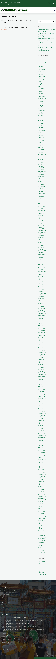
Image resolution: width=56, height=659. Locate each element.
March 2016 (41, 184)
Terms (3, 605)
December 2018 (42, 134)
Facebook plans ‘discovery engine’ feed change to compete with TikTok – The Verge (23, 638)
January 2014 (41, 228)
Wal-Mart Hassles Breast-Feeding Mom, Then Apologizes (17, 21)
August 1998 (41, 542)
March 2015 (41, 205)
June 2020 (40, 103)
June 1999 (40, 525)
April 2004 (40, 427)
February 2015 (41, 206)
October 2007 (41, 355)
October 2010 (41, 295)
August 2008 (41, 339)
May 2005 (40, 405)
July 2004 (40, 422)
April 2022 (40, 66)
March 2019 (41, 128)
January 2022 (41, 71)
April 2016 (40, 183)
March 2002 (41, 469)
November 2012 (42, 252)
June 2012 (40, 261)
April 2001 (40, 488)
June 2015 (40, 200)
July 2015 (40, 198)
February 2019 (41, 130)
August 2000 (41, 501)
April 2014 (40, 223)
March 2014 (41, 225)
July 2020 (40, 101)
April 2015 (40, 203)
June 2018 (40, 144)
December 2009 (42, 311)
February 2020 (41, 110)
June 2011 (40, 281)
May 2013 (40, 242)
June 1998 (40, 545)
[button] (49, 3)
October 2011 (41, 274)
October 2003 (41, 437)
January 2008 (41, 350)
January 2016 (41, 188)
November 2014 (42, 211)
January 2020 (41, 112)
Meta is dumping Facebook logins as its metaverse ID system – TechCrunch (21, 632)
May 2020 (40, 105)
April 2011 (40, 284)
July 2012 (40, 259)
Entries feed (41, 572)
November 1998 (42, 537)
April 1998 (40, 549)
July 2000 (40, 503)
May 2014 (40, 222)
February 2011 (41, 288)
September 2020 (42, 98)
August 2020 (41, 100)
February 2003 (41, 450)
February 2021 (41, 90)
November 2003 (42, 435)
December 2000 (42, 494)
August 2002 (41, 460)
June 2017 (40, 162)
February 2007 (41, 369)
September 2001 (42, 479)
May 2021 (40, 84)
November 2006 (42, 374)
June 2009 (40, 322)
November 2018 (42, 135)
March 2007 (41, 367)
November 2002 (42, 455)
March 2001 (41, 489)
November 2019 (42, 115)
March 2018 (41, 149)
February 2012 (41, 267)
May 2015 (40, 201)
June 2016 (40, 179)
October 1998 (41, 538)
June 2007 (40, 362)
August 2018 (41, 140)
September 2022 (42, 62)
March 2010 (41, 306)
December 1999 (42, 515)
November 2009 (42, 313)
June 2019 (40, 123)
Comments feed (42, 574)
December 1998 (42, 535)
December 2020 (42, 93)
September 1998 (42, 540)
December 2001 (42, 474)
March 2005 (41, 408)
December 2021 (42, 73)
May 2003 (40, 445)
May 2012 (40, 262)
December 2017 (42, 152)
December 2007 (42, 352)
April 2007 (40, 366)
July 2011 (40, 279)
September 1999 (42, 520)
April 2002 (40, 467)
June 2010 (40, 301)
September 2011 (42, 276)
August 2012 (41, 257)
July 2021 (40, 81)
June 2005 (40, 403)
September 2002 (42, 459)
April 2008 (40, 345)
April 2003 (40, 447)
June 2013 (40, 240)
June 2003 (40, 444)
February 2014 (41, 227)
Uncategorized (42, 561)
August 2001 (41, 481)
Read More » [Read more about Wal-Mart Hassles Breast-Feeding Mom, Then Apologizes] (4, 29)
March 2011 (40, 286)
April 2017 (40, 166)
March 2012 (41, 266)
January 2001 (41, 493)
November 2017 (42, 154)
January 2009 (41, 330)
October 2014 (41, 213)
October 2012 (41, 254)
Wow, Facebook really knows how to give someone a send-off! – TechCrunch (21, 640)
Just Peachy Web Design (50, 655)
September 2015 (42, 195)
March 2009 (41, 327)
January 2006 (41, 391)
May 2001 (40, 486)
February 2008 (41, 349)
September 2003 (42, 439)
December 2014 (42, 210)
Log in (39, 571)
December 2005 (42, 393)
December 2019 (42, 113)
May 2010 (40, 303)
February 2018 (41, 151)
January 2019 (41, 132)
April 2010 (40, 305)
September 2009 (42, 317)
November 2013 (42, 232)
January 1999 (41, 533)
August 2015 (41, 196)
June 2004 (40, 423)
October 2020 (41, 96)
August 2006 (41, 379)
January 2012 (41, 269)
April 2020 (40, 106)
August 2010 (41, 298)
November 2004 (42, 415)
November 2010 (42, 293)
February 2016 (41, 186)
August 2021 (41, 79)
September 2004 (42, 418)
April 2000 (40, 508)
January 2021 (41, 91)
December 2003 (42, 433)
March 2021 (41, 88)
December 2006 (42, 372)
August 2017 (41, 159)
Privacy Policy (5, 607)
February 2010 (41, 308)
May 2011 (40, 283)
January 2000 (41, 513)
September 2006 (42, 378)
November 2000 (42, 496)
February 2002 (41, 471)
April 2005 (40, 406)
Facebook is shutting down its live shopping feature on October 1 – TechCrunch (46, 35)
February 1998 (41, 552)
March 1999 (41, 530)
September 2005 (42, 398)
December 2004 (42, 413)
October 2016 (41, 173)
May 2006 (40, 384)
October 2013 (41, 234)
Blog (39, 563)
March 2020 (41, 108)
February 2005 (41, 410)
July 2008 (40, 340)
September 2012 (42, 256)
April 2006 (40, 386)
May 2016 (40, 181)
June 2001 (40, 484)
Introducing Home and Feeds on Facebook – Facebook (16, 623)
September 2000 (42, 499)
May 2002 (40, 466)
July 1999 (40, 523)
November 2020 (42, 95)
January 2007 (41, 371)
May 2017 (40, 164)
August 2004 (41, 420)
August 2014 (41, 217)
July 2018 (40, 142)
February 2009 (41, 328)
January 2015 (41, 208)
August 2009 (41, 318)
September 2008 (42, 337)
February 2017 (41, 169)
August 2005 (41, 399)
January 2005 (41, 411)
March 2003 (41, 449)
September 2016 (42, 174)
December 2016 (42, 171)
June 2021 (40, 83)
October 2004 (41, 416)
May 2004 (40, 425)
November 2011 (42, 272)
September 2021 (42, 78)
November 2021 (42, 74)
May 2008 (40, 344)
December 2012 (42, 250)
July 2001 (40, 483)
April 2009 (40, 325)
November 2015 (42, 191)
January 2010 (41, 310)
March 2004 (41, 428)
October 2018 (41, 137)
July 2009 (40, 320)
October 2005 (41, 396)
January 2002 (41, 472)
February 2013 (41, 247)
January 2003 (41, 452)
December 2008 (42, 332)
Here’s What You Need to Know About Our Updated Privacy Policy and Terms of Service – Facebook (27, 643)
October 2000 (41, 498)
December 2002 (42, 454)
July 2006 (40, 381)
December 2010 (42, 291)
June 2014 (40, 220)
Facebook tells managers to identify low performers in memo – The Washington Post (46, 49)
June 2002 (40, 464)
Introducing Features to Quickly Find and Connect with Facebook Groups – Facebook (23, 635)
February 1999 (41, 532)
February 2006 (41, 389)
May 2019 (40, 125)
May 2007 (40, 364)
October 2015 (41, 193)
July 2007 (40, 361)
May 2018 (40, 145)
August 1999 (41, 522)
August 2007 (41, 359)
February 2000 (41, 511)
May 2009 (40, 323)
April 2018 (40, 147)
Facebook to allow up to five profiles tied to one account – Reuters (45, 44)
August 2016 (41, 176)
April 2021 (40, 86)
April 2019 (40, 127)
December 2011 (42, 271)
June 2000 (40, 505)
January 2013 (41, 249)
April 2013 (40, 244)
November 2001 (42, 476)
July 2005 (40, 401)
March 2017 (41, 167)
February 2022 (41, 69)
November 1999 (42, 516)
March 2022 (41, 67)
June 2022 (40, 64)
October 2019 (41, 117)
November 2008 (42, 333)
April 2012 (40, 264)
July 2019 (40, 122)
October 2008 (41, 335)
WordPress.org (42, 576)
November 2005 (42, 394)
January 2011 (41, 289)
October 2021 (41, 76)
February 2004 (41, 430)
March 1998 (41, 550)
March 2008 (41, 347)
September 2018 (42, 139)
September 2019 (42, 118)
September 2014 (42, 215)
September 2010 (42, 296)
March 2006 (41, 388)
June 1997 (40, 554)
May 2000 (40, 506)
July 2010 (40, 300)
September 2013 (42, 235)
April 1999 (40, 528)
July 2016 (40, 178)
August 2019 (41, 120)
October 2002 (41, 457)
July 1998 (40, 543)
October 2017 (41, 156)
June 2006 (40, 383)
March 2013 (41, 245)
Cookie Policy (5, 610)
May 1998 (40, 547)
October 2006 (41, 376)
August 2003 (41, 440)
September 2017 (42, 157)
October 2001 (41, 477)
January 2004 (41, 432)
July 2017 (40, 161)
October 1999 (41, 518)
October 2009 (41, 315)
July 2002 (40, 462)
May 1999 (40, 527)
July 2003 (40, 442)
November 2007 (42, 354)
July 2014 (40, 218)
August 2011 (41, 278)
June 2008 (40, 342)
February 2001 (41, 491)
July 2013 (40, 239)
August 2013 (41, 237)
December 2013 (42, 230)
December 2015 (42, 189)
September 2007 (42, 357)
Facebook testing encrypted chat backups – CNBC (14, 617)
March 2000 (41, 510)
